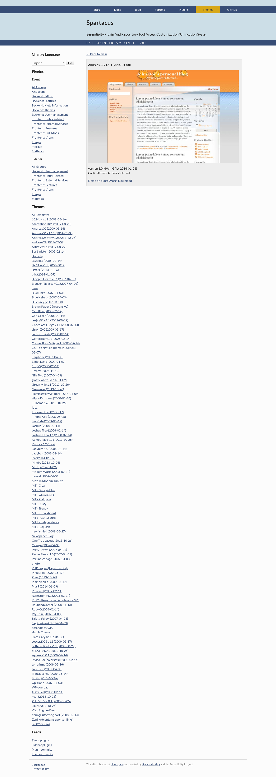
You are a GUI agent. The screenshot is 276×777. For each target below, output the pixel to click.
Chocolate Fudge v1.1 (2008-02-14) (55, 325)
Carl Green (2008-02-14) (48, 316)
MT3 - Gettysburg (44, 518)
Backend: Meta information (50, 105)
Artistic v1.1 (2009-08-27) (49, 247)
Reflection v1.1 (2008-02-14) (51, 596)
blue (35, 288)
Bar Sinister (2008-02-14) (49, 252)
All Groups (39, 87)
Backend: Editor (42, 96)
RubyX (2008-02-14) (45, 609)
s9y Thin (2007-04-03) (47, 614)
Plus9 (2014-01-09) (45, 586)
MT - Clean (39, 486)
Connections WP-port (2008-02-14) (56, 343)
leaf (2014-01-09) (43, 458)
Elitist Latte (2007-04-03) (49, 362)
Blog (138, 10)
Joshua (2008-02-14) (46, 426)
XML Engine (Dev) (44, 710)
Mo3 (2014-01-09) (44, 467)
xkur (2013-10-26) (44, 706)
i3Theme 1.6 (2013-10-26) (49, 403)
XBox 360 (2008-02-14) (47, 692)
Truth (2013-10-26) (45, 678)
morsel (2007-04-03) (45, 476)
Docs (117, 10)
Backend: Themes (43, 110)
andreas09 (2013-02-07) (48, 242)
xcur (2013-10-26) (44, 697)
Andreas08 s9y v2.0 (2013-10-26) (54, 238)
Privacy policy (40, 768)
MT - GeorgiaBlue (43, 490)
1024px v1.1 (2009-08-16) (49, 219)
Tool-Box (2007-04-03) (47, 669)
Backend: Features (44, 101)
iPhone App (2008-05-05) (49, 417)
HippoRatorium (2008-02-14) (51, 398)
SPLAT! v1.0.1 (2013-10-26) (50, 651)
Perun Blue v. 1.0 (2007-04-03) (52, 554)
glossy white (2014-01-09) (49, 380)
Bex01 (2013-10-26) (45, 270)
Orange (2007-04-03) (46, 545)
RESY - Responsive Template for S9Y (55, 600)
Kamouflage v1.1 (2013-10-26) (52, 440)
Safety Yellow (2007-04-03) (50, 619)
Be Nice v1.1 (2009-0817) (48, 265)
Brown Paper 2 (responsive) (50, 307)
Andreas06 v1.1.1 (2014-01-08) (52, 233)
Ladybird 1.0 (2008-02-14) (49, 449)
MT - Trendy (40, 508)
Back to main (98, 54)
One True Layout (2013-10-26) (52, 541)
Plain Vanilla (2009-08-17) (49, 582)
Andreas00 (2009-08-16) (48, 229)
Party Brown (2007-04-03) (49, 550)
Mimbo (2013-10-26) (46, 463)
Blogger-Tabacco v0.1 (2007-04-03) (55, 284)
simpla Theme (41, 632)
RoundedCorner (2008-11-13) (52, 605)
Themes (208, 10)
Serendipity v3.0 (42, 628)
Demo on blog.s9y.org (102, 181)
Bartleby (37, 256)
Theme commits (42, 754)
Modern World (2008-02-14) (51, 472)
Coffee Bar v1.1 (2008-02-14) (51, 339)
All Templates (40, 215)
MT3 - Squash (41, 527)
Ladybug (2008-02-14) (47, 453)
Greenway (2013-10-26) (48, 389)
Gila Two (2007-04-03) (47, 375)
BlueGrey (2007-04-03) (47, 302)
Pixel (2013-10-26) (44, 577)
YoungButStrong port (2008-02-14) (55, 715)
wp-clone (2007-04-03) (47, 683)
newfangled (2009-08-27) (49, 531)
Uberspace (117, 764)
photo (36, 564)
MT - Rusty (39, 504)
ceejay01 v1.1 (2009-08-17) (50, 320)
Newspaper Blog (42, 536)
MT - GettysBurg (43, 495)
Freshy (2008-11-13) (45, 371)
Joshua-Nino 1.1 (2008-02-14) (52, 435)
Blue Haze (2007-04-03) (48, 293)
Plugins (184, 10)
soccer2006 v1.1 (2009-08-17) (52, 642)
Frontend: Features (44, 128)
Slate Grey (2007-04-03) (48, 637)
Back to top (38, 764)
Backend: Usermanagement (50, 115)
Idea (35, 408)
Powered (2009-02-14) (47, 591)
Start (97, 10)
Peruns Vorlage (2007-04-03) (51, 559)
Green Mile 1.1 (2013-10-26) (51, 385)
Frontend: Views (43, 138)
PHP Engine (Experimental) (50, 568)
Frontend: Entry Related (48, 119)
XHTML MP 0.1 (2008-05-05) (51, 701)
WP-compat (40, 687)
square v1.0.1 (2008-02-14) (50, 655)
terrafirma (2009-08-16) (48, 664)
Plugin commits (42, 749)
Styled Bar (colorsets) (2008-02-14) (55, 660)
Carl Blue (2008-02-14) (47, 311)
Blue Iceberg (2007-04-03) (49, 297)
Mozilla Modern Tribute (47, 481)
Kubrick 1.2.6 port (43, 444)
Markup (37, 147)
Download (125, 181)
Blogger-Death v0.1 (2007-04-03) (54, 279)
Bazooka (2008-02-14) (47, 261)
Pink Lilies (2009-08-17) (48, 573)
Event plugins (41, 740)
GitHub (232, 10)
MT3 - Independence (45, 522)
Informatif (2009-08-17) (48, 412)
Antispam (38, 92)
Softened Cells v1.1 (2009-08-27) (54, 646)
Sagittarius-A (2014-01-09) (50, 623)
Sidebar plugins (42, 745)
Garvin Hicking (151, 764)
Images (36, 142)
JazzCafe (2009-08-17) (47, 421)
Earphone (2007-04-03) (47, 357)
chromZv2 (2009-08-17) (48, 330)
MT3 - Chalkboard (44, 513)
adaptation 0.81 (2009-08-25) (51, 224)
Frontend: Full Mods (45, 133)
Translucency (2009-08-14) (50, 674)
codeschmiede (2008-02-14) (50, 334)
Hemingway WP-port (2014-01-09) (55, 394)
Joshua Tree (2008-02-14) (49, 430)
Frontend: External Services (50, 124)
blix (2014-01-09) (43, 274)
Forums (160, 10)
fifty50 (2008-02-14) (45, 366)
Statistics (38, 151)
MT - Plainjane (41, 499)
